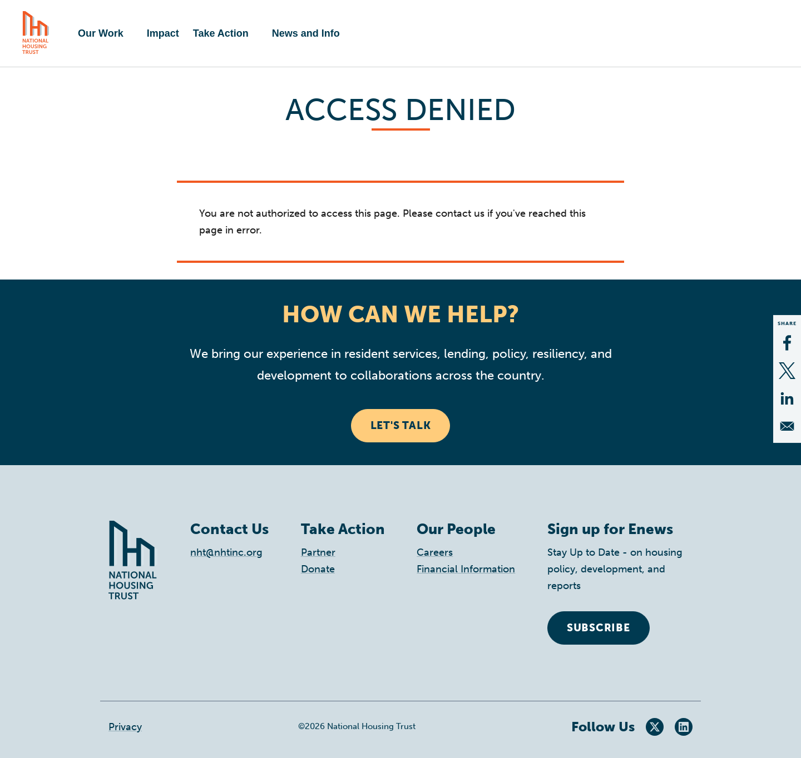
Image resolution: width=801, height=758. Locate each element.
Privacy (125, 727)
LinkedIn (684, 727)
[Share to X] (787, 371)
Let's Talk (400, 425)
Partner (318, 552)
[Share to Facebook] (787, 343)
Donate (318, 569)
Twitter (655, 727)
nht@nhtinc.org (226, 552)
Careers (435, 552)
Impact (163, 33)
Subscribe (598, 627)
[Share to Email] (787, 426)
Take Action (221, 33)
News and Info (306, 33)
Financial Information (466, 569)
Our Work (100, 33)
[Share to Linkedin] (787, 398)
